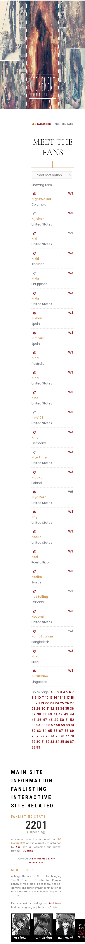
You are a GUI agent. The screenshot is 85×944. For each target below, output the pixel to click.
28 (33, 708)
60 (68, 725)
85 (62, 742)
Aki (18, 847)
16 (64, 697)
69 (72, 731)
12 (47, 697)
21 (42, 703)
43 (66, 714)
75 (57, 736)
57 (53, 725)
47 (45, 720)
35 (67, 708)
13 (51, 697)
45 (33, 720)
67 (61, 731)
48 (51, 720)
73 (47, 736)
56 (48, 725)
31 (47, 708)
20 (38, 703)
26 (67, 703)
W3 (70, 193)
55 (43, 725)
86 (67, 742)
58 (58, 725)
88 (33, 747)
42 (60, 714)
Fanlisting (44, 124)
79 (33, 742)
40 (50, 714)
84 (57, 742)
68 (66, 731)
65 (50, 731)
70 (33, 736)
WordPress (36, 862)
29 (38, 708)
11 (43, 697)
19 (33, 703)
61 (72, 725)
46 (39, 720)
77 (67, 736)
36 (72, 708)
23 (52, 703)
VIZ (80, 931)
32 (52, 708)
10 (39, 697)
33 (57, 708)
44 (72, 714)
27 (72, 703)
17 (68, 697)
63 (39, 731)
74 (52, 736)
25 (62, 703)
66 (55, 731)
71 (38, 736)
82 (47, 742)
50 (62, 720)
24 (57, 703)
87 (72, 742)
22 (47, 703)
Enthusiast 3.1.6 (42, 858)
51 (67, 720)
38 (39, 714)
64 (44, 731)
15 (59, 697)
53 (33, 725)
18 (72, 697)
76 (62, 736)
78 (72, 736)
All (52, 692)
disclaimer (54, 903)
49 (56, 720)
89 (38, 747)
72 (43, 736)
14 (55, 697)
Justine (28, 850)
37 (33, 714)
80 (38, 742)
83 (52, 742)
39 (44, 714)
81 (43, 742)
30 (43, 708)
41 (55, 714)
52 (72, 720)
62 (33, 731)
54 (38, 725)
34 (62, 708)
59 (63, 725)
